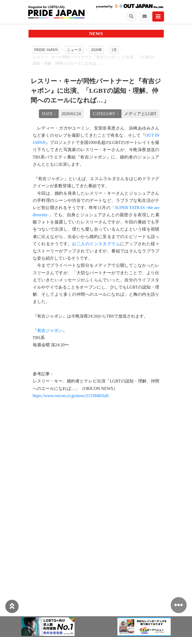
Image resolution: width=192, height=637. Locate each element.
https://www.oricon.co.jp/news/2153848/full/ (71, 395)
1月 (114, 50)
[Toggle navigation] (131, 16)
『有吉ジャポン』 (50, 330)
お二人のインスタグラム (96, 244)
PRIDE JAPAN (46, 50)
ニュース (74, 50)
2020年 (96, 50)
